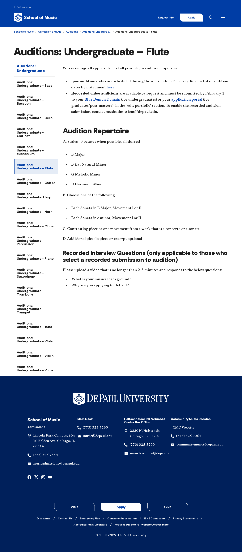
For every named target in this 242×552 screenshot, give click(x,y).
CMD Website (183, 427)
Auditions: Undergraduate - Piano (35, 257)
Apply (192, 17)
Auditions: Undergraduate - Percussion (30, 240)
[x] (36, 477)
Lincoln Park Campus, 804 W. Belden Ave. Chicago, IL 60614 (54, 441)
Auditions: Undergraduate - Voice (35, 369)
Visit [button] (74, 507)
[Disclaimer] (43, 518)
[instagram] (43, 477)
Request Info (167, 17)
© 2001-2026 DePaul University (121, 535)
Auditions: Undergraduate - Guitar (36, 181)
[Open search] (213, 17)
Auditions (72, 31)
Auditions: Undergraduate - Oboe (35, 224)
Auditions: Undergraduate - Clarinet (30, 132)
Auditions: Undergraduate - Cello (35, 116)
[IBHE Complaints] (154, 518)
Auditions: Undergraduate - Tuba (34, 325)
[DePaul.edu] (22, 7)
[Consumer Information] (122, 518)
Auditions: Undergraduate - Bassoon (30, 100)
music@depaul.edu (97, 436)
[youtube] (50, 477)
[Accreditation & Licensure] (90, 524)
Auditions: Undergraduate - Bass (34, 84)
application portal (186, 100)
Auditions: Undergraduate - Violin (35, 354)
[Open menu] (225, 17)
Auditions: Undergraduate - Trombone (30, 291)
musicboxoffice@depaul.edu (151, 453)
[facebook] (29, 477)
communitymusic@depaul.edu (199, 444)
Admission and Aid (50, 31)
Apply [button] (121, 507)
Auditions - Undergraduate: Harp (34, 195)
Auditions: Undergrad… (96, 31)
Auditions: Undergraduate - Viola (35, 340)
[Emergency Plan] (90, 518)
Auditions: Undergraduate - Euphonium (30, 150)
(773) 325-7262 (188, 436)
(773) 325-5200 (142, 445)
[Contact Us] (65, 518)
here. (111, 87)
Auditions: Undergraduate (31, 68)
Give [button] (167, 507)
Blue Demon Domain (102, 100)
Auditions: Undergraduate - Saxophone (30, 273)
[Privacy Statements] (185, 518)
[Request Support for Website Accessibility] (141, 524)
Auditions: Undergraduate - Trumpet (30, 309)
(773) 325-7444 (45, 455)
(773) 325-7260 (95, 427)
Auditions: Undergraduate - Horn (34, 210)
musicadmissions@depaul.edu (56, 463)
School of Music (24, 31)
